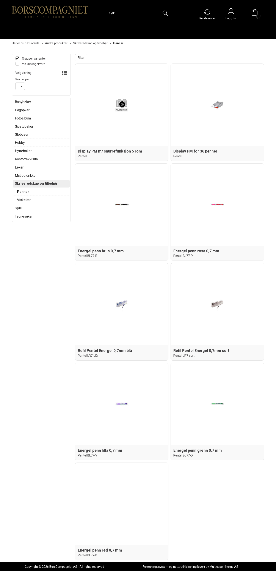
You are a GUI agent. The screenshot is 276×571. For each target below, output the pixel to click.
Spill (18, 208)
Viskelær (24, 200)
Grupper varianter (33, 58)
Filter (81, 57)
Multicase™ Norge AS (224, 566)
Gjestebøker (24, 126)
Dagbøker (22, 110)
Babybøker (23, 102)
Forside (34, 43)
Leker (19, 167)
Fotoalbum (23, 118)
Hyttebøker (23, 151)
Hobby (20, 143)
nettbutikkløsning (185, 566)
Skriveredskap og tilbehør (90, 43)
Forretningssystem (155, 566)
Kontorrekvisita (26, 159)
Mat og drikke (25, 175)
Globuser (21, 134)
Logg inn (231, 12)
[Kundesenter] (207, 12)
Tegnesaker (24, 216)
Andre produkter (56, 43)
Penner (118, 43)
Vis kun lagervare (33, 64)
